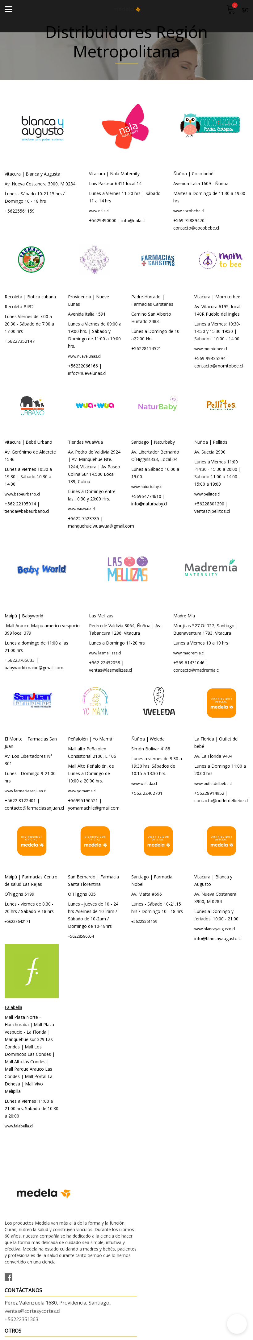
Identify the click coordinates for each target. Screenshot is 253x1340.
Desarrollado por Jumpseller (181, 1334)
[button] (237, 1324)
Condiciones (19, 1317)
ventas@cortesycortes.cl (159, 1198)
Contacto (15, 1309)
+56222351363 (148, 1206)
